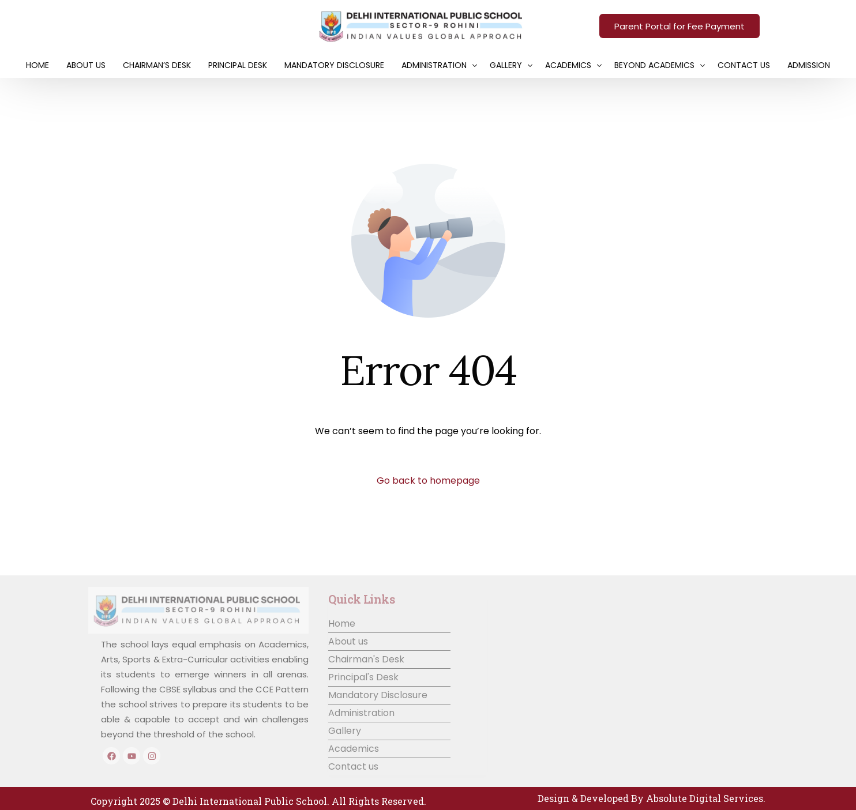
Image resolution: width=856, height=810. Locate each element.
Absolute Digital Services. (705, 798)
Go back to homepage (428, 480)
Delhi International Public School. (250, 801)
